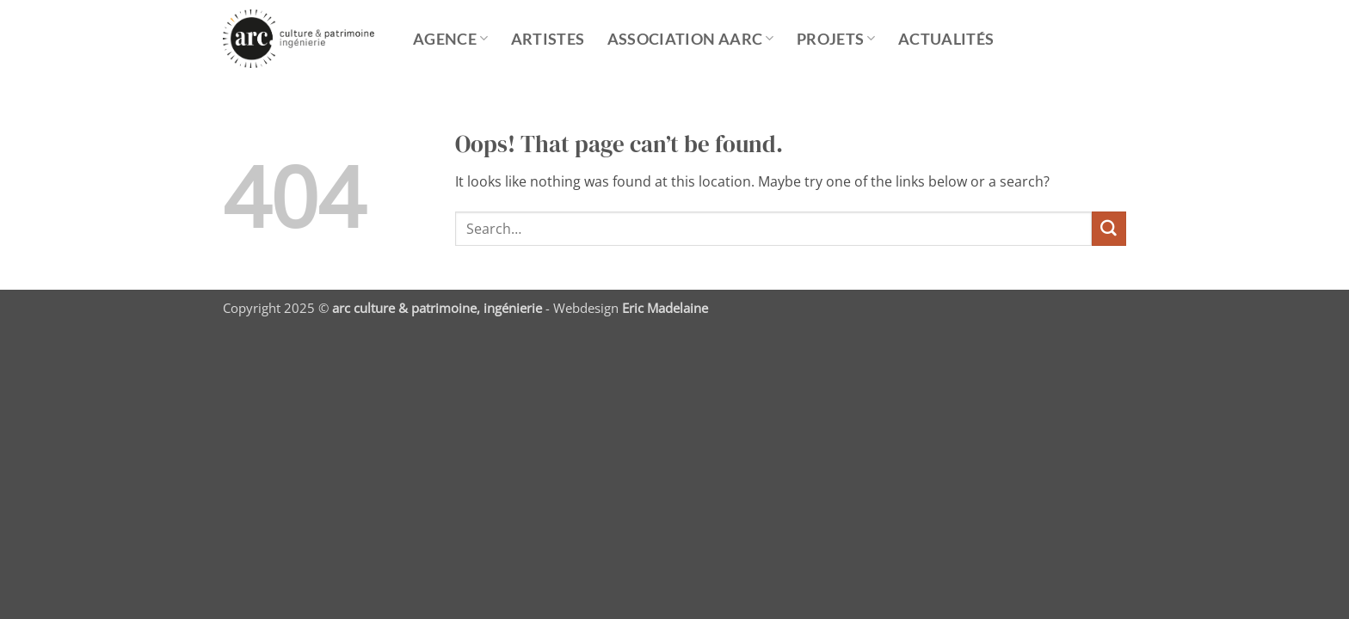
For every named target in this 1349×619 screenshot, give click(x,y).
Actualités (946, 38)
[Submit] (1109, 228)
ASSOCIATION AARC (690, 38)
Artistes (548, 38)
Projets (836, 38)
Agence (451, 38)
